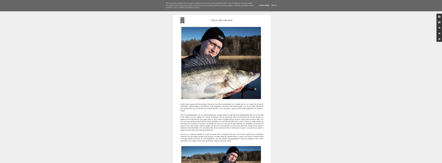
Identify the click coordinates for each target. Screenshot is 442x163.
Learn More (264, 5)
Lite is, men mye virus (221, 20)
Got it (274, 5)
